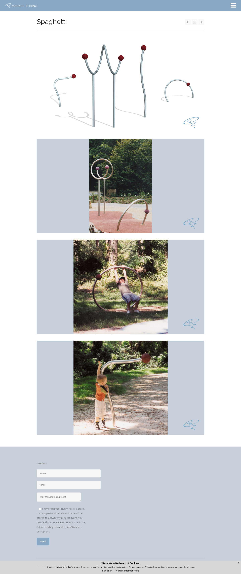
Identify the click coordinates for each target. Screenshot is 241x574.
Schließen (107, 571)
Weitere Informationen (127, 571)
